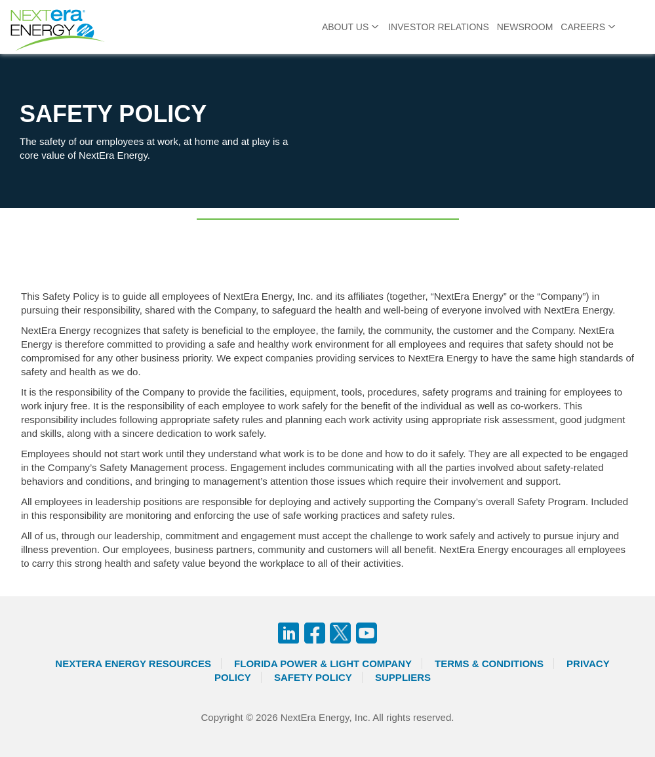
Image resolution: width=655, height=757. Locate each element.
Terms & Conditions (489, 663)
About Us (345, 27)
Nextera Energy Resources (133, 663)
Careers (583, 27)
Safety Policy (313, 677)
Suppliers (403, 677)
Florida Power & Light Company (323, 663)
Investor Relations (438, 27)
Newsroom (525, 27)
